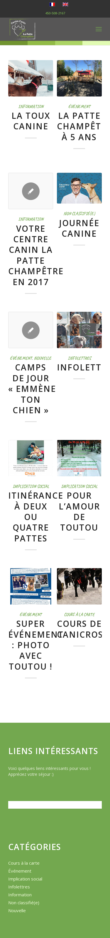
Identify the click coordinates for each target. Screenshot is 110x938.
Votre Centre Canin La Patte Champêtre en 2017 (36, 255)
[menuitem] (99, 29)
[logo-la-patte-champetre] (45, 29)
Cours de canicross (82, 629)
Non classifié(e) (79, 213)
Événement (79, 106)
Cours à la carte (79, 614)
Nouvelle (42, 358)
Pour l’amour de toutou (79, 511)
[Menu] (99, 29)
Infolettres (79, 358)
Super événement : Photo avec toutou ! (36, 645)
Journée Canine (79, 228)
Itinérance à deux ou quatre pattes (35, 517)
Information (30, 106)
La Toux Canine (30, 121)
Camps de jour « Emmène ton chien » (32, 389)
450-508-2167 (55, 13)
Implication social (31, 486)
